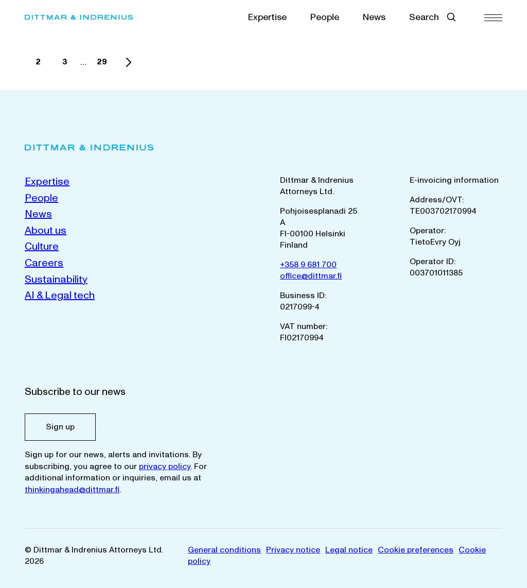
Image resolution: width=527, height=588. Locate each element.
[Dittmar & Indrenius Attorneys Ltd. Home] (92, 17)
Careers (44, 263)
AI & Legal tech (60, 295)
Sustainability (56, 279)
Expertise (267, 17)
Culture (42, 246)
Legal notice (349, 550)
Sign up (60, 427)
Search (424, 17)
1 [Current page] (16, 65)
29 (105, 65)
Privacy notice (293, 550)
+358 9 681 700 (308, 264)
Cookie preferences (415, 550)
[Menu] (493, 17)
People (324, 17)
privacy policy (164, 466)
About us (45, 230)
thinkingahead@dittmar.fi (72, 489)
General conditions (224, 550)
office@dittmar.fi (311, 276)
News (374, 17)
